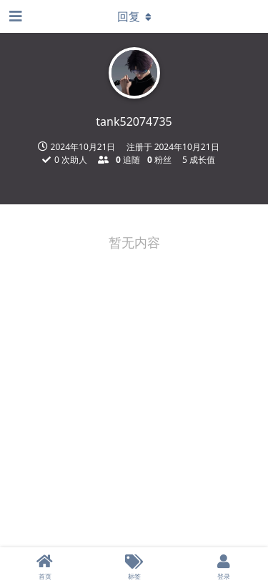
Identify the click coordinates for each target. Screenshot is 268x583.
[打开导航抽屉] (14, 16)
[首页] (44, 565)
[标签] (134, 565)
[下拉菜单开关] (134, 16)
